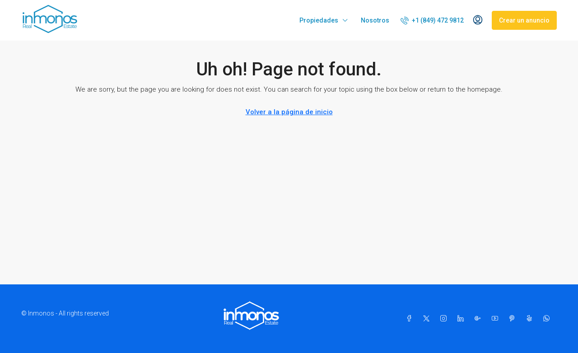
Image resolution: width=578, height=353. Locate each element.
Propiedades (318, 20)
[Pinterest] (514, 318)
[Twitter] (428, 318)
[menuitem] (432, 20)
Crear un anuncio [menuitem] (524, 20)
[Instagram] (445, 318)
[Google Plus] (480, 318)
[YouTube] (497, 318)
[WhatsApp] (548, 318)
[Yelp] (531, 318)
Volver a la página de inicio (289, 112)
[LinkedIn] (462, 318)
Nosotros (375, 20)
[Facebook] (411, 318)
